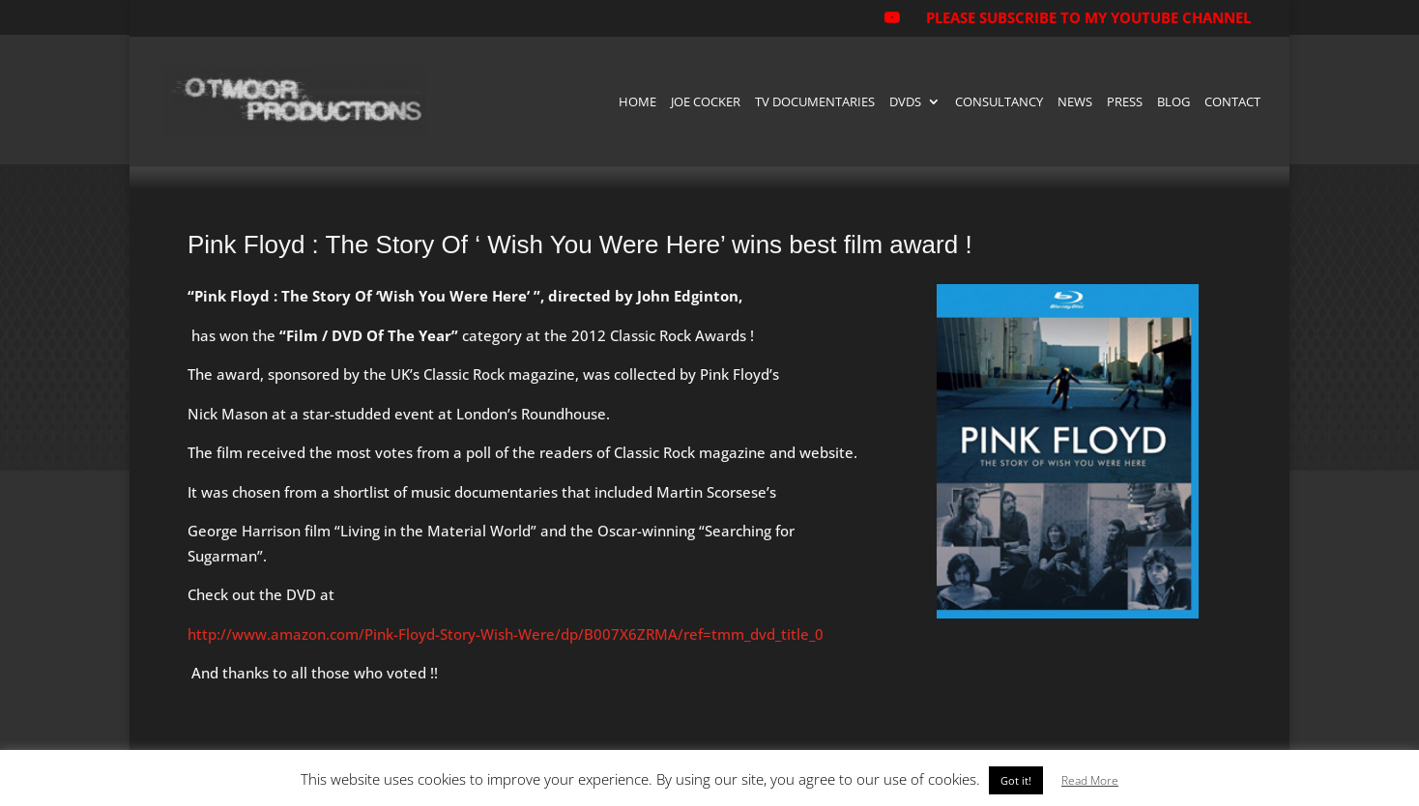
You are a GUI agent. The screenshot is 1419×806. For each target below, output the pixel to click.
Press (1125, 102)
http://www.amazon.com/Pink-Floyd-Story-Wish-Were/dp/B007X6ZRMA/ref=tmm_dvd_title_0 (506, 634)
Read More (1089, 780)
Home (637, 102)
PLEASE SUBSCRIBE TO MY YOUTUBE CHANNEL (1088, 17)
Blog (1173, 102)
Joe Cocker (705, 102)
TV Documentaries (815, 102)
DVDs (905, 102)
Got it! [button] (1015, 780)
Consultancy (999, 102)
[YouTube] (891, 23)
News (1074, 102)
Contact (1232, 102)
